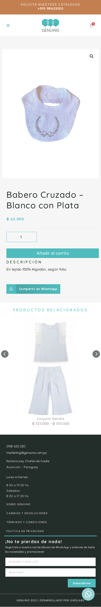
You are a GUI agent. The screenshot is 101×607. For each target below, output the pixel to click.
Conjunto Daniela (50, 419)
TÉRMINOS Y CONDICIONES (26, 522)
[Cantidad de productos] (21, 237)
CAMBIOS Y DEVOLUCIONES (27, 513)
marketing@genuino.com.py (26, 453)
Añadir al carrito (52, 253)
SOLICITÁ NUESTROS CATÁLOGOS (51, 4)
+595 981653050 (50, 8)
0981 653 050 (16, 446)
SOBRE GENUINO (18, 504)
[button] (8, 25)
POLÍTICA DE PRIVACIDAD (25, 531)
